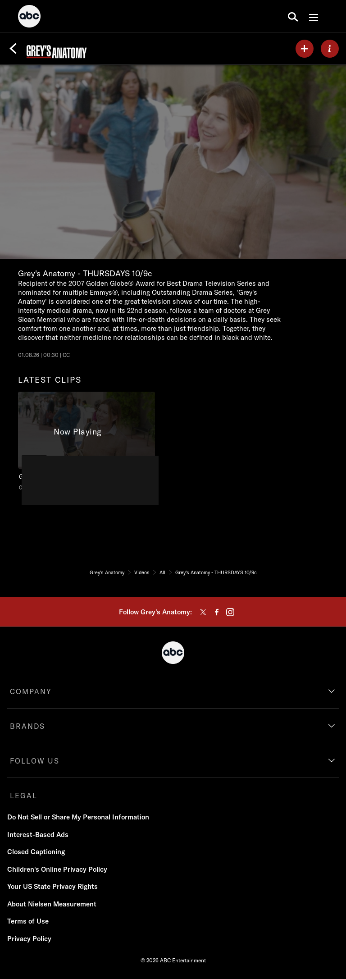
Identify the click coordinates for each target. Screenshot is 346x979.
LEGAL (23, 795)
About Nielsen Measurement (51, 904)
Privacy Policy (29, 938)
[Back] (13, 48)
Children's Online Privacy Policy (57, 869)
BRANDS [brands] (27, 726)
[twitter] (203, 612)
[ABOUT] (330, 49)
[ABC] (29, 17)
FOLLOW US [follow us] (34, 761)
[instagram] (230, 612)
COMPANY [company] (31, 691)
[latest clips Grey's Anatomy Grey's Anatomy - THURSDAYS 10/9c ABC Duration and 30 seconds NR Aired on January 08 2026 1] (86, 441)
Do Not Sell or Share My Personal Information (78, 817)
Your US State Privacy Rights (52, 886)
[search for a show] (293, 16)
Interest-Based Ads (37, 834)
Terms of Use (28, 921)
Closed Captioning (36, 851)
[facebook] (217, 612)
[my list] (305, 49)
